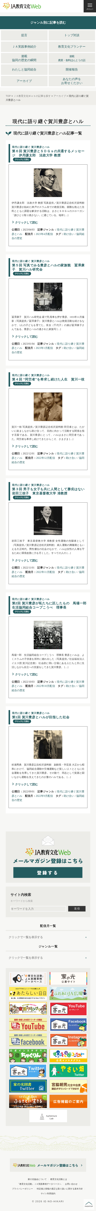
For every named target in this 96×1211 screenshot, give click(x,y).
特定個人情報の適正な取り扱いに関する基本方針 (60, 1189)
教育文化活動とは (58, 1179)
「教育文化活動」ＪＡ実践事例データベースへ (39, 1184)
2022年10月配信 (45, 686)
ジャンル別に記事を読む (48, 22)
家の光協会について (37, 1179)
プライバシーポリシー (22, 1189)
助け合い (69, 234)
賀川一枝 (48, 379)
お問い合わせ (71, 1184)
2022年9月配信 (44, 796)
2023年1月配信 (44, 348)
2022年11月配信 (45, 572)
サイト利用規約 (48, 1193)
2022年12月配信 (45, 458)
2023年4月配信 (44, 234)
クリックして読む (26, 222)
